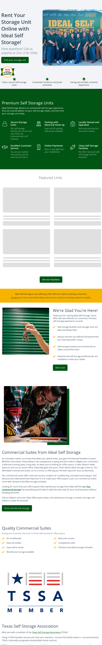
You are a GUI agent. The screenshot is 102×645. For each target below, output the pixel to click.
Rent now (60, 367)
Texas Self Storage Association (46, 632)
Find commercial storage (17, 508)
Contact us (15, 297)
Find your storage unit (15, 60)
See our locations (51, 279)
